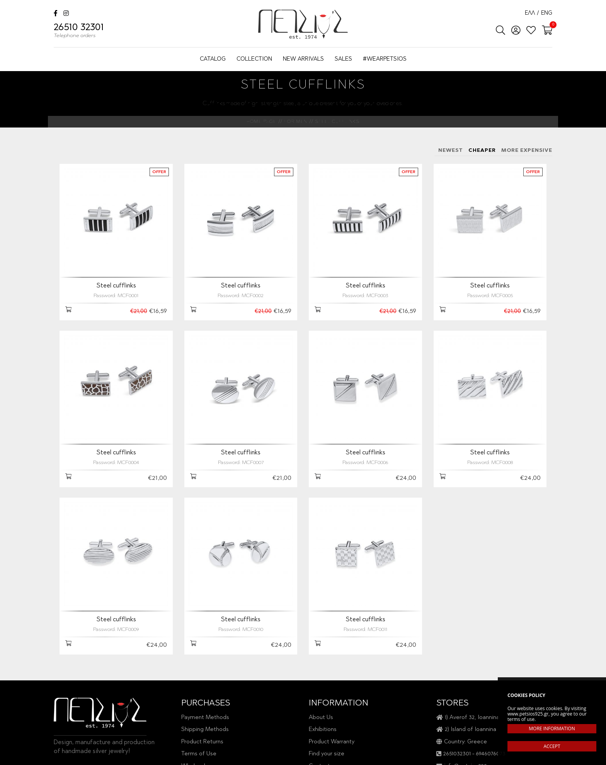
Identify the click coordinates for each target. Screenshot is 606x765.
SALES (343, 59)
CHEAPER (482, 150)
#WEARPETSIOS (385, 59)
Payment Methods (205, 718)
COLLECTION (254, 59)
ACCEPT (551, 746)
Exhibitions (323, 730)
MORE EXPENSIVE (526, 150)
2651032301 (457, 754)
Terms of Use (198, 754)
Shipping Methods (205, 730)
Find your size (326, 754)
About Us (321, 718)
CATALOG (213, 59)
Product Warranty (331, 742)
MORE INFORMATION (552, 728)
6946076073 (491, 754)
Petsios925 (303, 24)
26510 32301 (79, 31)
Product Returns (202, 742)
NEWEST (450, 150)
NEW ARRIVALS (303, 59)
